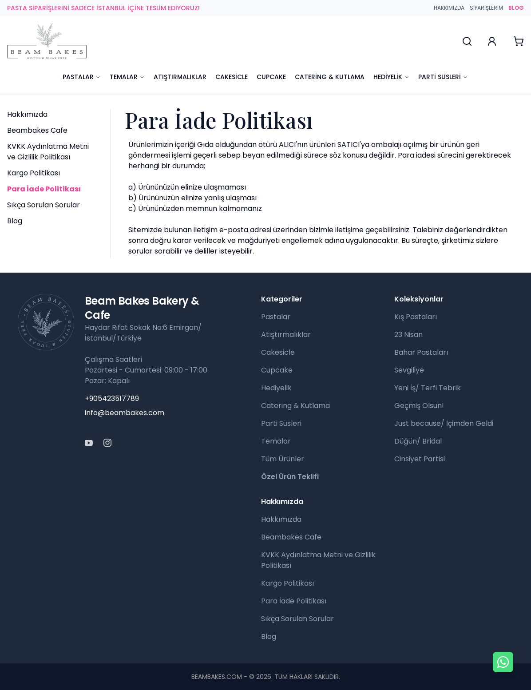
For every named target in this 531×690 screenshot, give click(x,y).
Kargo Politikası (33, 173)
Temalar (127, 76)
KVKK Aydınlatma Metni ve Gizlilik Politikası (48, 151)
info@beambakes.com (124, 413)
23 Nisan (408, 334)
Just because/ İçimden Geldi (443, 423)
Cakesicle (231, 76)
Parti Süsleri (443, 76)
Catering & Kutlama (330, 76)
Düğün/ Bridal (418, 441)
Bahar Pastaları (421, 352)
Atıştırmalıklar (180, 76)
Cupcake (271, 76)
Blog (14, 221)
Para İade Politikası (293, 601)
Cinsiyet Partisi (419, 459)
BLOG (516, 8)
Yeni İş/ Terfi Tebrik (427, 388)
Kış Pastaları (415, 317)
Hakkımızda (449, 8)
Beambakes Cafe (37, 130)
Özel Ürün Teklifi (290, 477)
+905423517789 (112, 398)
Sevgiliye (409, 370)
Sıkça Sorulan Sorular (43, 205)
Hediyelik (391, 76)
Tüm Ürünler (282, 459)
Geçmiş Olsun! (419, 406)
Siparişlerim (486, 8)
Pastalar (82, 76)
